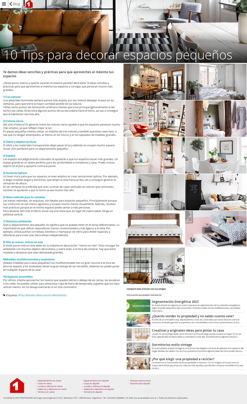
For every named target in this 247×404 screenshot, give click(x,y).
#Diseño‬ (31, 295)
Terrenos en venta (46, 391)
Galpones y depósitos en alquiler (99, 389)
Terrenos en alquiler (93, 391)
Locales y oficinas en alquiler (97, 386)
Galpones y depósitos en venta (52, 389)
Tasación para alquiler (140, 383)
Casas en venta (45, 383)
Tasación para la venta (140, 380)
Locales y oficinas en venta (50, 386)
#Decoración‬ (44, 295)
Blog (16, 4)
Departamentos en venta (49, 380)
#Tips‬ (22, 295)
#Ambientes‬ (59, 295)
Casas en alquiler (91, 383)
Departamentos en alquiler (96, 380)
